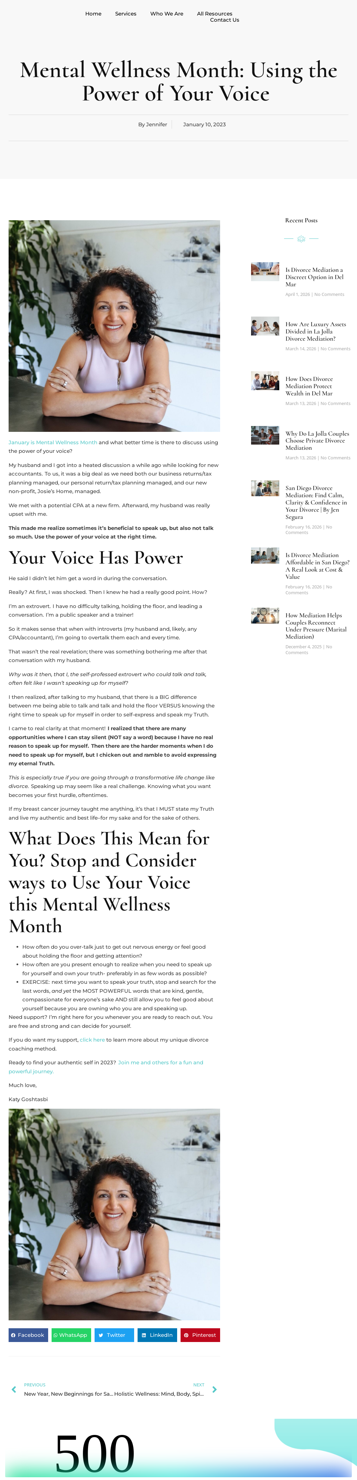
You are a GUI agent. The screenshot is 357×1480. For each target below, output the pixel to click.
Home (93, 14)
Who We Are (166, 14)
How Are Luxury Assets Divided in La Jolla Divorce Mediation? (315, 331)
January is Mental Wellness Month (53, 442)
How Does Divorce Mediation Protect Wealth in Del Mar (309, 386)
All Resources (214, 14)
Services (126, 14)
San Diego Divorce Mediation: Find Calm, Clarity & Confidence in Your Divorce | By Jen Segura (316, 502)
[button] (28, 1335)
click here (92, 1039)
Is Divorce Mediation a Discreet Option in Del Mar (314, 277)
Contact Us (224, 20)
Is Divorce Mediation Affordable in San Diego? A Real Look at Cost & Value (317, 566)
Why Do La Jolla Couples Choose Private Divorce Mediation (317, 440)
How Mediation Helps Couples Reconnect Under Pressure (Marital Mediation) (316, 626)
